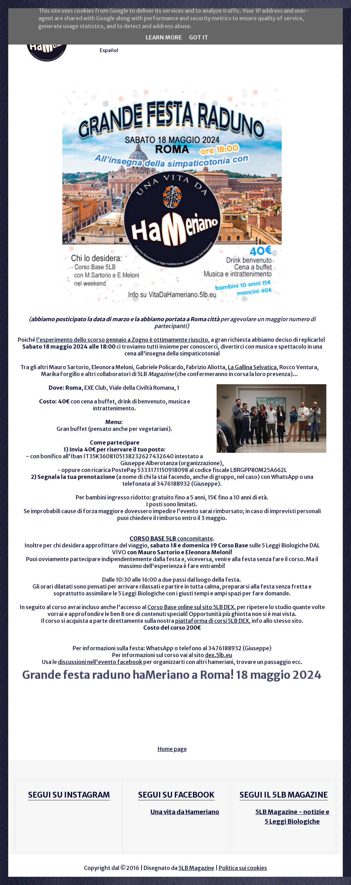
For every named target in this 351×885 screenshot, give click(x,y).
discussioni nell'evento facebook (100, 661)
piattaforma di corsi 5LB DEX (212, 620)
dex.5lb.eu (218, 655)
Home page (172, 748)
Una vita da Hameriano (184, 812)
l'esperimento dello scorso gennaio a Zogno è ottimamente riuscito (122, 339)
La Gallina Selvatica (252, 367)
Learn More (164, 37)
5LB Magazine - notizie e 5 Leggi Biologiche (292, 816)
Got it (198, 37)
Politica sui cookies (243, 867)
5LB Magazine (196, 867)
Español (109, 50)
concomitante (171, 538)
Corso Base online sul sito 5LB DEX (190, 607)
